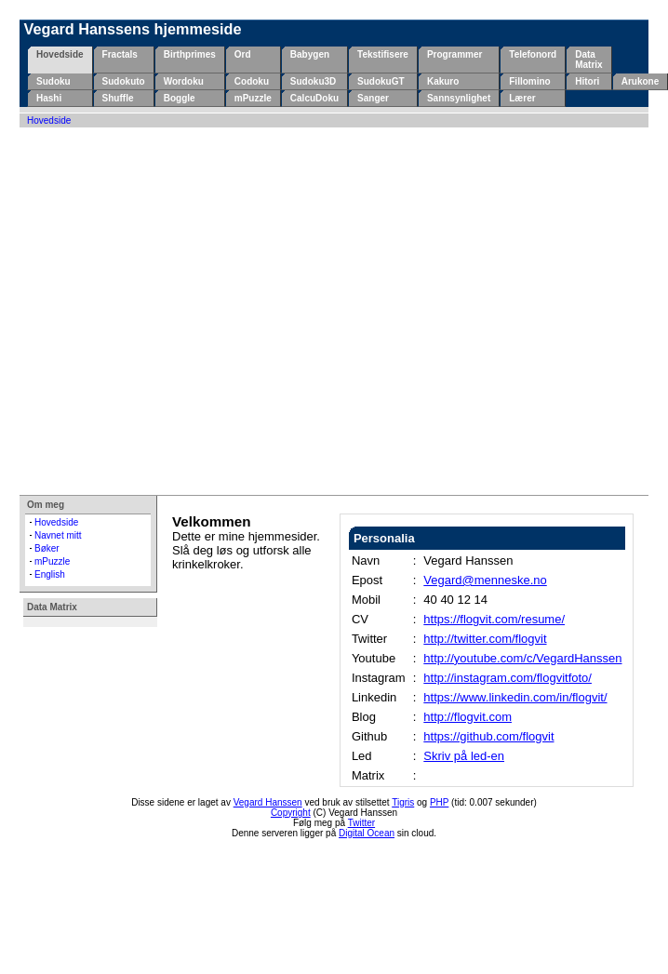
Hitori (587, 81)
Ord (242, 54)
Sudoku (53, 81)
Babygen (309, 54)
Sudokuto (123, 81)
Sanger (373, 98)
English (49, 574)
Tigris (403, 802)
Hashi (48, 98)
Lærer (522, 98)
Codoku (251, 81)
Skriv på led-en (463, 756)
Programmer (454, 54)
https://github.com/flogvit (488, 736)
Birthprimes (190, 54)
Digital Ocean (366, 833)
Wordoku (184, 81)
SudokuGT (381, 81)
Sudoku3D (313, 81)
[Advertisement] (174, 311)
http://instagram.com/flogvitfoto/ (507, 678)
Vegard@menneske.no (484, 580)
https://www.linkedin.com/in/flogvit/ (515, 697)
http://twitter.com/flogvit (484, 639)
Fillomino (529, 81)
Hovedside (60, 54)
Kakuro (443, 81)
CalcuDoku (314, 98)
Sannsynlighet (458, 98)
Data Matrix (588, 59)
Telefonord (532, 54)
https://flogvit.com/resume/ (494, 619)
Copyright (291, 812)
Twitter (361, 823)
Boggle (179, 98)
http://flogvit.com (467, 717)
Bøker (47, 548)
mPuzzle (253, 98)
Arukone (640, 81)
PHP (439, 802)
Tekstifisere (382, 54)
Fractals (120, 54)
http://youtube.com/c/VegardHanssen (522, 658)
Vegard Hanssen (268, 802)
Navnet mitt (58, 535)
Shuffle (118, 98)
